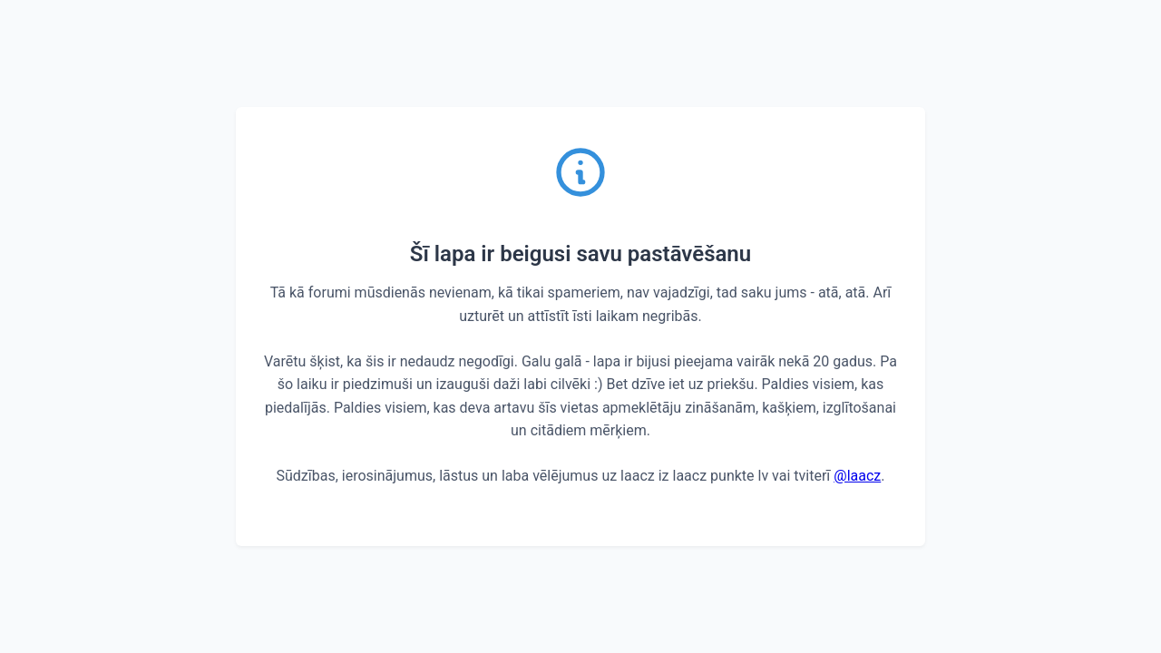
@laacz (857, 475)
